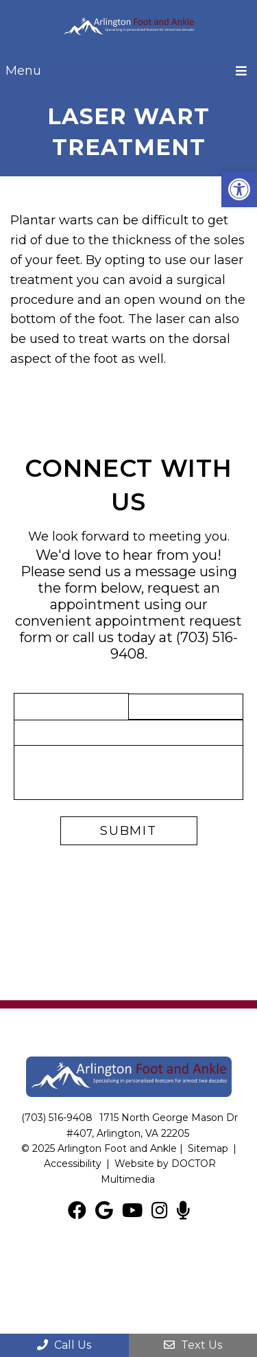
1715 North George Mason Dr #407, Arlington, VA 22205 (152, 1125)
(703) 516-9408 (57, 1117)
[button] (239, 189)
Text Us (193, 1345)
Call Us (64, 1345)
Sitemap (208, 1148)
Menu (23, 70)
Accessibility (72, 1163)
